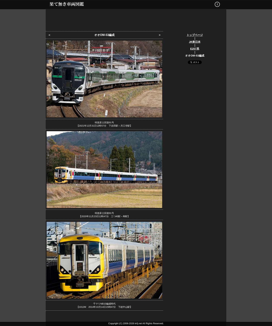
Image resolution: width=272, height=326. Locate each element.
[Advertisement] (136, 19)
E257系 (194, 48)
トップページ (195, 34)
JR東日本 (194, 41)
